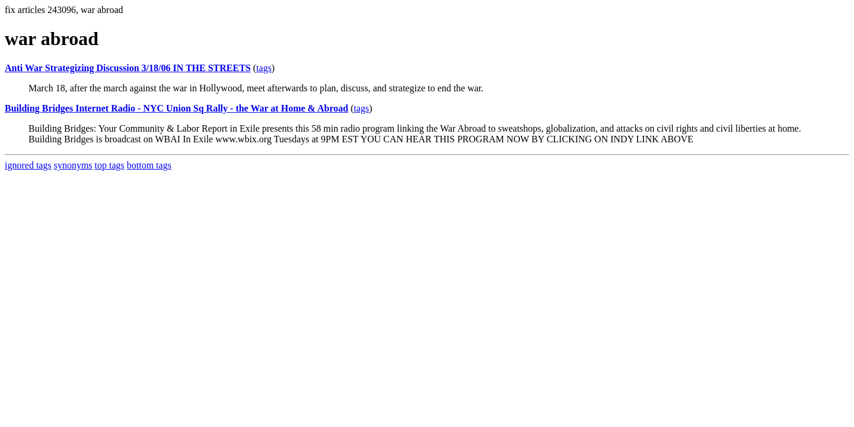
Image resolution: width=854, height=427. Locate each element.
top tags (110, 165)
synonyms (73, 165)
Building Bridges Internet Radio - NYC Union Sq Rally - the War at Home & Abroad (176, 108)
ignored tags (28, 165)
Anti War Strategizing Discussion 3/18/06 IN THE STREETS (128, 68)
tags (264, 68)
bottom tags (149, 165)
